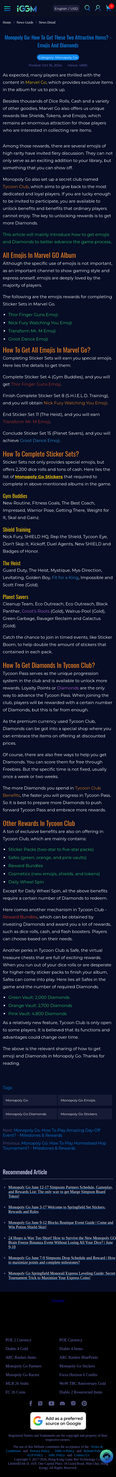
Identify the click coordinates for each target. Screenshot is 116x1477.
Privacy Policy (40, 1451)
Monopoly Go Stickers (79, 1114)
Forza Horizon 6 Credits (79, 1375)
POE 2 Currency (19, 1340)
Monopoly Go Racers (22, 1375)
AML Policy (56, 1455)
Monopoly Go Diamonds (26, 1114)
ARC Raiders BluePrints (79, 1357)
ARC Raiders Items (21, 1357)
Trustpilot (58, 1301)
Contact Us (81, 1455)
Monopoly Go (17, 1100)
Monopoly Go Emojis (78, 1100)
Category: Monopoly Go (57, 57)
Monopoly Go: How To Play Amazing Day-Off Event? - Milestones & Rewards (51, 1133)
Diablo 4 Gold (17, 1349)
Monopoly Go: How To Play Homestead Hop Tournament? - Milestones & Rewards (54, 1146)
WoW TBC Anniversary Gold (83, 1383)
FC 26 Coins (15, 1392)
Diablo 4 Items (71, 1349)
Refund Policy (93, 1451)
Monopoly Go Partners (23, 1366)
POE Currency (71, 1340)
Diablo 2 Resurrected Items (81, 1392)
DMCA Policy (64, 1451)
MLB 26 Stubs (17, 1383)
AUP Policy (35, 1455)
